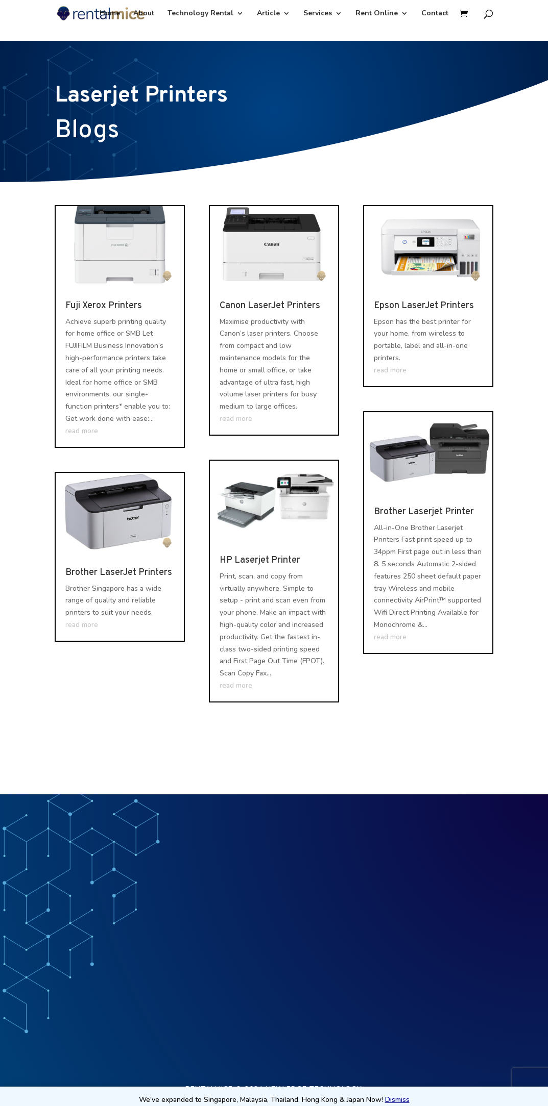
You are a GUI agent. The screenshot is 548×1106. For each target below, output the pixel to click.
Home (110, 14)
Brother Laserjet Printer (424, 512)
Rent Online (376, 14)
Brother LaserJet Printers (118, 573)
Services (317, 14)
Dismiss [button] (397, 1099)
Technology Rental (200, 14)
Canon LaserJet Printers (270, 306)
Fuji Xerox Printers (103, 306)
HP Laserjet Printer (260, 560)
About (143, 14)
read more (81, 431)
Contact (434, 14)
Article (268, 14)
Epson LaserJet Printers (424, 306)
